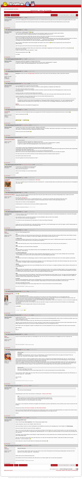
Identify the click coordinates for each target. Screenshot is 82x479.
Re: (23, 17)
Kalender (41, 10)
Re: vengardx (24, 83)
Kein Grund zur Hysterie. (30, 407)
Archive (18, 12)
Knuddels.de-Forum (8, 12)
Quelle (17, 103)
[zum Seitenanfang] (7, 27)
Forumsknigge (49, 10)
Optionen (7, 15)
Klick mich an (24, 197)
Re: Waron (24, 291)
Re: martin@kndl (25, 125)
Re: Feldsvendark (25, 385)
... (69, 15)
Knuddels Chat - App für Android (19, 477)
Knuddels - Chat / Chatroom (66, 470)
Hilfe (45, 10)
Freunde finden (38, 477)
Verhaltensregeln (31, 73)
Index (16, 465)
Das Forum (14, 12)
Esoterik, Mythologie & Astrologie (25, 12)
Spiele (50, 477)
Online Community (58, 477)
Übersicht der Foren (34, 10)
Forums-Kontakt (58, 470)
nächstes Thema (23, 465)
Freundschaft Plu (45, 477)
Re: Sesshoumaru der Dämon (26, 164)
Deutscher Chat (11, 477)
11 (73, 15)
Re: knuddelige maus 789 (26, 315)
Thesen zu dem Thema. (47, 393)
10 (71, 15)
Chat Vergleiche (64, 477)
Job (73, 477)
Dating (53, 477)
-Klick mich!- (37, 179)
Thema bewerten (15, 15)
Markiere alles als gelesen (8, 470)
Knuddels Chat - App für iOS (31, 477)
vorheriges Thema (9, 465)
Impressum (69, 477)
